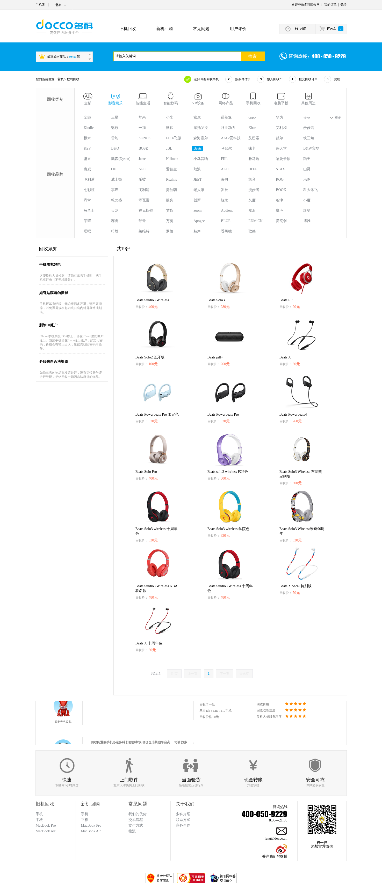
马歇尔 (226, 148)
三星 (114, 117)
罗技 (224, 190)
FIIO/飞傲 (173, 138)
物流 (132, 831)
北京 (58, 5)
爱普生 (171, 169)
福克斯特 (146, 210)
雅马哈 (253, 159)
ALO (224, 169)
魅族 (114, 128)
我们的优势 (137, 814)
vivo (306, 117)
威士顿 (116, 179)
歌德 (252, 231)
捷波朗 (171, 190)
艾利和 (281, 128)
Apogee (199, 221)
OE (113, 169)
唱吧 (87, 231)
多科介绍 (183, 814)
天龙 (114, 210)
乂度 (252, 200)
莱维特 (144, 231)
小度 (307, 200)
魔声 (279, 210)
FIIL (224, 159)
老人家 (198, 190)
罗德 (169, 231)
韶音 (142, 221)
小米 (169, 117)
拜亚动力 (228, 128)
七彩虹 (89, 190)
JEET (197, 179)
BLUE (225, 221)
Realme (171, 179)
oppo (252, 117)
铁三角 (308, 138)
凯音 (252, 179)
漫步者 (253, 190)
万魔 (169, 221)
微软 (169, 128)
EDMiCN (255, 221)
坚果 (87, 159)
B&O (115, 148)
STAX (280, 169)
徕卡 (252, 148)
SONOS (144, 138)
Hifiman (172, 159)
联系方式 (183, 820)
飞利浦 (89, 179)
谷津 (279, 200)
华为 (279, 117)
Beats (197, 148)
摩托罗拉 (200, 128)
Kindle (88, 128)
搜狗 (169, 200)
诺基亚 (226, 117)
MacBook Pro (91, 825)
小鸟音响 (200, 159)
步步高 (308, 128)
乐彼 (142, 179)
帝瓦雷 (144, 200)
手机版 (40, 4)
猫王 (307, 159)
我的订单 (330, 4)
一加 (142, 128)
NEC (142, 169)
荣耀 (87, 221)
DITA (252, 169)
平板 (84, 820)
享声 (114, 190)
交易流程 (135, 820)
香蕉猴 (226, 231)
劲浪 (197, 169)
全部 (87, 117)
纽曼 (307, 210)
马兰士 (89, 210)
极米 (87, 138)
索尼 (197, 117)
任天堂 (281, 148)
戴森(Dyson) (120, 159)
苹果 (142, 117)
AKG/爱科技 (231, 138)
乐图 (307, 179)
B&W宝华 (311, 148)
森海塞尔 (200, 138)
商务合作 (183, 825)
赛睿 (114, 221)
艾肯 (169, 210)
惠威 (87, 169)
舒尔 (279, 138)
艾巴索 (253, 138)
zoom (197, 210)
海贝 (224, 179)
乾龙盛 (116, 200)
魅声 (197, 231)
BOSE (143, 148)
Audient (227, 210)
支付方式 (135, 825)
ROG (280, 179)
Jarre (142, 159)
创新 (197, 200)
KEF (87, 148)
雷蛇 (114, 138)
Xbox (252, 128)
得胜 (114, 231)
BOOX (281, 190)
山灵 (307, 169)
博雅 (307, 221)
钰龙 (224, 200)
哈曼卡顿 (283, 159)
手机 (84, 814)
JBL (169, 148)
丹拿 (87, 200)
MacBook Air (91, 831)
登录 (343, 4)
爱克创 (281, 221)
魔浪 (252, 210)
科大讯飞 (310, 190)
